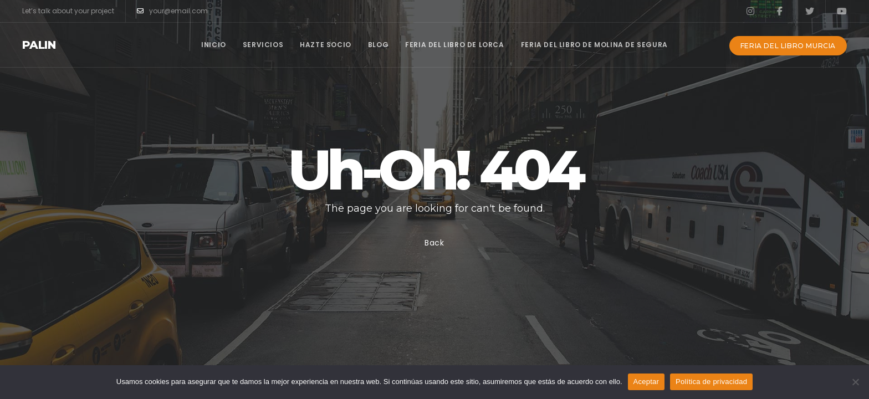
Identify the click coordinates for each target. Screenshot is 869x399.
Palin (38, 45)
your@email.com (172, 11)
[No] (855, 381)
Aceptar (646, 381)
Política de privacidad (711, 381)
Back (434, 242)
